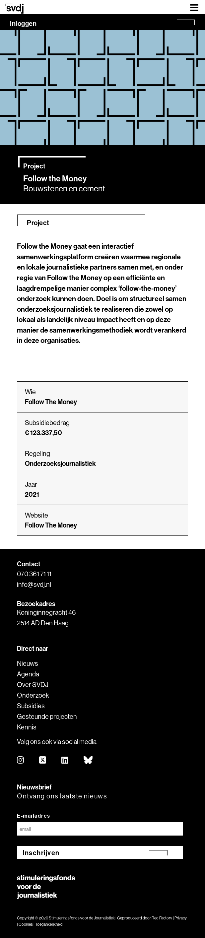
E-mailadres (33, 815)
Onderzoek (33, 695)
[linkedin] (65, 760)
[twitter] (43, 760)
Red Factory (162, 917)
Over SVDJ (32, 684)
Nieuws (27, 663)
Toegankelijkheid (49, 924)
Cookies (26, 924)
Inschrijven (41, 852)
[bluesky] (88, 760)
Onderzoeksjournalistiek (60, 463)
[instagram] (21, 760)
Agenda (28, 674)
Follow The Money (51, 525)
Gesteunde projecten (47, 716)
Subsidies (31, 706)
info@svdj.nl (34, 584)
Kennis (26, 727)
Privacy (180, 917)
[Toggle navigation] (194, 7)
